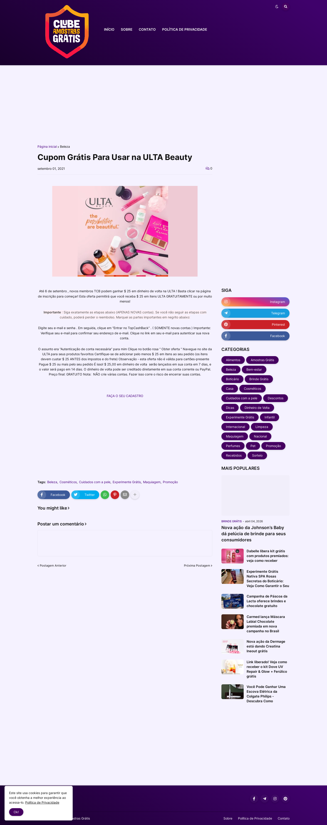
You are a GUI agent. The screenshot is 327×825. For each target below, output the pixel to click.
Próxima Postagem (197, 565)
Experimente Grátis (127, 482)
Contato (284, 818)
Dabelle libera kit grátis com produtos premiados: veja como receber (267, 556)
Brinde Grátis (258, 379)
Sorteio (257, 455)
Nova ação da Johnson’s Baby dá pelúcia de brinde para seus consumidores (253, 533)
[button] (277, 6)
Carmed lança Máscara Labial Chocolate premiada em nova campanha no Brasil (266, 624)
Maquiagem (152, 482)
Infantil (270, 417)
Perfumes (233, 446)
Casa (229, 388)
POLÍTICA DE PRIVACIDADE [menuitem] (184, 29)
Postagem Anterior (53, 565)
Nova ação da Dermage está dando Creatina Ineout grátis (266, 646)
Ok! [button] (16, 812)
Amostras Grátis (262, 360)
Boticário (232, 379)
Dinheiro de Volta (257, 408)
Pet (252, 446)
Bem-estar (254, 369)
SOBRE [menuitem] (126, 29)
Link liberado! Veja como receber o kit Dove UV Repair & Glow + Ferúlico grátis (267, 669)
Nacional (260, 436)
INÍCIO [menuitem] (109, 29)
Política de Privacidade (255, 818)
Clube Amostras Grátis (73, 818)
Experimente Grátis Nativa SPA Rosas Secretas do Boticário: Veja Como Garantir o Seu (268, 578)
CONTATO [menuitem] (147, 29)
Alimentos (233, 360)
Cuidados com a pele (94, 482)
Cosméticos (68, 482)
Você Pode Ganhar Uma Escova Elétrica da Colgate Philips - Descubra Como (266, 694)
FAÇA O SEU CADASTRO (125, 396)
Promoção (170, 482)
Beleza (65, 146)
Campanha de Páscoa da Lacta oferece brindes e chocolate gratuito (267, 601)
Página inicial (47, 146)
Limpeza (261, 427)
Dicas (230, 408)
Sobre (227, 818)
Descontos (275, 398)
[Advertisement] (163, 104)
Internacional (235, 427)
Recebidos (234, 455)
